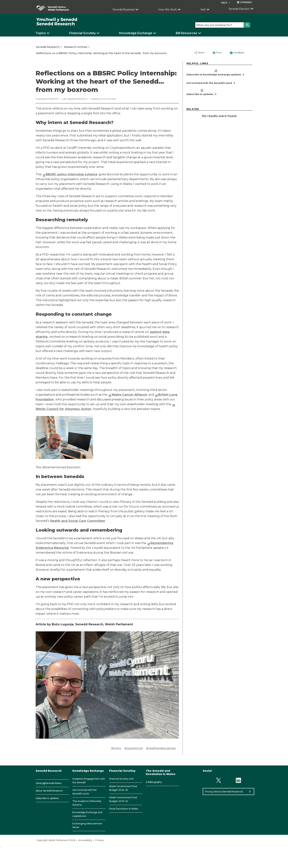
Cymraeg (244, 2)
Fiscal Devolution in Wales (123, 808)
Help (226, 2)
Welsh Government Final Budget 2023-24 (123, 799)
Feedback (237, 52)
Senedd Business (124, 9)
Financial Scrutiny (82, 33)
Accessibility (85, 840)
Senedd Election (239, 8)
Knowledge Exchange (135, 33)
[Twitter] (218, 780)
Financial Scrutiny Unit (121, 778)
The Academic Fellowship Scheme (86, 803)
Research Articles (75, 47)
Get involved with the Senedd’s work (84, 792)
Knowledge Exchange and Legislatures (87, 814)
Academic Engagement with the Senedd (88, 780)
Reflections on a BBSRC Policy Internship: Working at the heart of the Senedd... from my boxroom (101, 53)
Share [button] (199, 52)
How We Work (167, 9)
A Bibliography (154, 782)
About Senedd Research (49, 790)
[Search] (247, 25)
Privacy (99, 840)
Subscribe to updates (47, 798)
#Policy (116, 748)
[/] (57, 22)
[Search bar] (222, 25)
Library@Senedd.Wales (48, 783)
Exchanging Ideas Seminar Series (87, 825)
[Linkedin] (238, 780)
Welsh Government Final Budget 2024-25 (123, 788)
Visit (203, 9)
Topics (40, 33)
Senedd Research (48, 47)
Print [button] (217, 52)
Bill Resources (186, 33)
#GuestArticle (133, 748)
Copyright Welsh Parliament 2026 (55, 840)
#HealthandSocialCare (161, 748)
